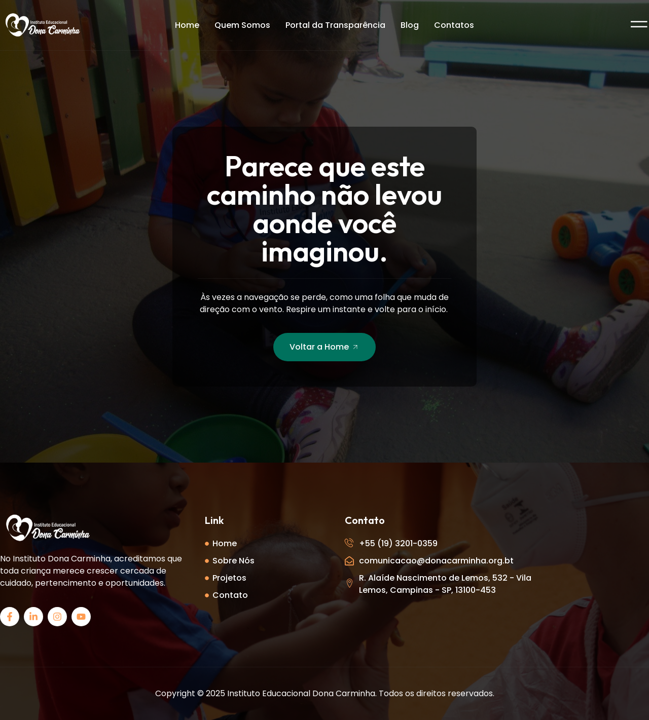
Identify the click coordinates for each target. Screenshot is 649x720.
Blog (410, 25)
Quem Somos (242, 25)
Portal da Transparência (335, 25)
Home (187, 25)
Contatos (454, 25)
